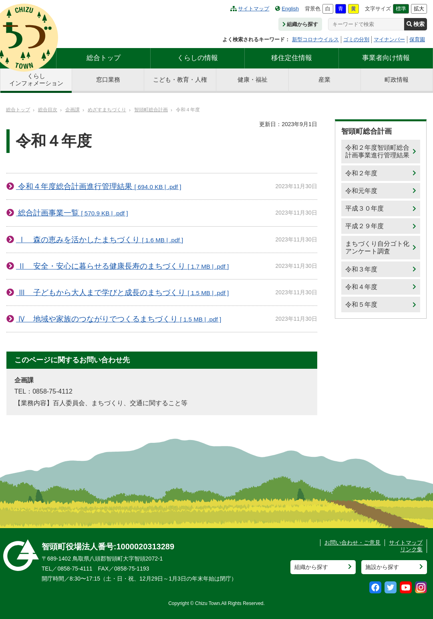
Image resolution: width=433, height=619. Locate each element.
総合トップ (104, 58)
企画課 (72, 110)
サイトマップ (249, 9)
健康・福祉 (253, 79)
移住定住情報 (291, 58)
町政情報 (397, 79)
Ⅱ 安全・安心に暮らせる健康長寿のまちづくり (122, 266)
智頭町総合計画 (151, 110)
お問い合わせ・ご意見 (352, 542)
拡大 (419, 9)
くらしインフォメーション (36, 79)
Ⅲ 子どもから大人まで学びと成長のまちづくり (122, 292)
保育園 (417, 39)
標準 (401, 9)
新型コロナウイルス (315, 39)
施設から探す (382, 567)
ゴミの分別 (356, 39)
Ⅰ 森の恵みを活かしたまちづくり (99, 239)
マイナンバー (389, 39)
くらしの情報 (197, 58)
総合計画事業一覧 (72, 213)
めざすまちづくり (107, 110)
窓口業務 (108, 79)
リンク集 (411, 549)
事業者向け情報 (386, 58)
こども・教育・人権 (180, 79)
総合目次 (47, 110)
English (287, 9)
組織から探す (300, 24)
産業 (324, 79)
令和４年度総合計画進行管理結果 (98, 186)
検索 (416, 24)
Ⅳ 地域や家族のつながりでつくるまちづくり (118, 319)
